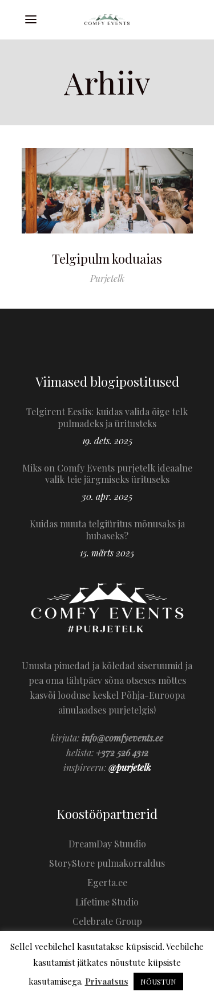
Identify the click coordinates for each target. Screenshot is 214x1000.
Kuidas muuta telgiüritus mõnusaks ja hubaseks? (107, 530)
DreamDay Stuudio (107, 844)
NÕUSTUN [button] (158, 981)
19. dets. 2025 (107, 440)
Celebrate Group (107, 921)
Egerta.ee (107, 882)
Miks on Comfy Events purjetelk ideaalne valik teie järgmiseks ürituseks (107, 474)
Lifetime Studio (107, 902)
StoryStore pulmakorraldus (107, 863)
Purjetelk (107, 278)
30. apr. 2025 (107, 496)
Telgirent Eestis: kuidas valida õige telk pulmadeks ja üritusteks (107, 417)
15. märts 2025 (107, 553)
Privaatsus (106, 981)
